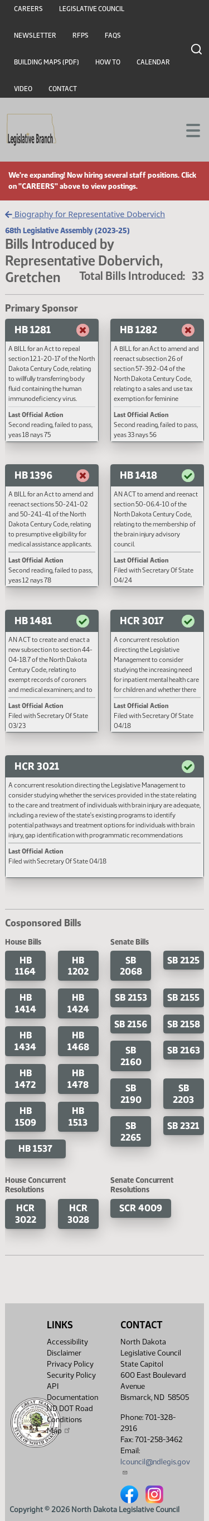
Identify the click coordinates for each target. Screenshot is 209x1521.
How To (107, 62)
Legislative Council (91, 9)
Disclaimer (64, 1353)
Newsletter (35, 35)
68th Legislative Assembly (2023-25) (67, 230)
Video (23, 89)
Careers (28, 9)
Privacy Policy (70, 1364)
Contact (62, 89)
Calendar (153, 62)
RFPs (80, 35)
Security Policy (71, 1375)
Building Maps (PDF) (46, 62)
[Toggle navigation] (187, 129)
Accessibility (67, 1342)
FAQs (113, 35)
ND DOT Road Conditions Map (70, 1419)
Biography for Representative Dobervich (85, 214)
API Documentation (72, 1392)
